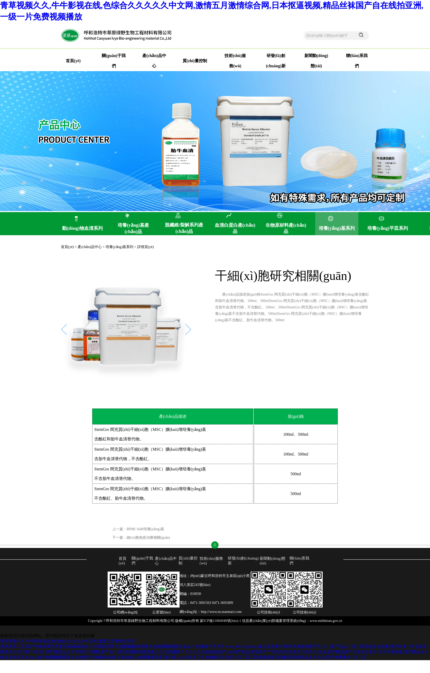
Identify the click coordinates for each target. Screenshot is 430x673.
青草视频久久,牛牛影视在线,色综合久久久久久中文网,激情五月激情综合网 (67, 641)
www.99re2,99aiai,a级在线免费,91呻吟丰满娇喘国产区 (273, 646)
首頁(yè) (73, 61)
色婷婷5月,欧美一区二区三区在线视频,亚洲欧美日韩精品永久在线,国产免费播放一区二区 (286, 657)
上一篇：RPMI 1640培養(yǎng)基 (138, 529)
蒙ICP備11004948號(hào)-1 (220, 621)
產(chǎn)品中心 (90, 247)
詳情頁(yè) (145, 247)
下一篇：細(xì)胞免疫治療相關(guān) (141, 537)
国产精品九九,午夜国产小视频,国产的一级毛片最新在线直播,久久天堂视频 (112, 652)
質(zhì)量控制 (195, 61)
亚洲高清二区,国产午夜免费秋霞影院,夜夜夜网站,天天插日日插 (57, 646)
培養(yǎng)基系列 (119, 247)
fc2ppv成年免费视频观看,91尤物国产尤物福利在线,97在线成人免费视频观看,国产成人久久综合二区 (115, 657)
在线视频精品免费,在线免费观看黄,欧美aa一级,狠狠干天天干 (170, 646)
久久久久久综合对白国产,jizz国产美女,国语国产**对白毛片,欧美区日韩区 (247, 652)
